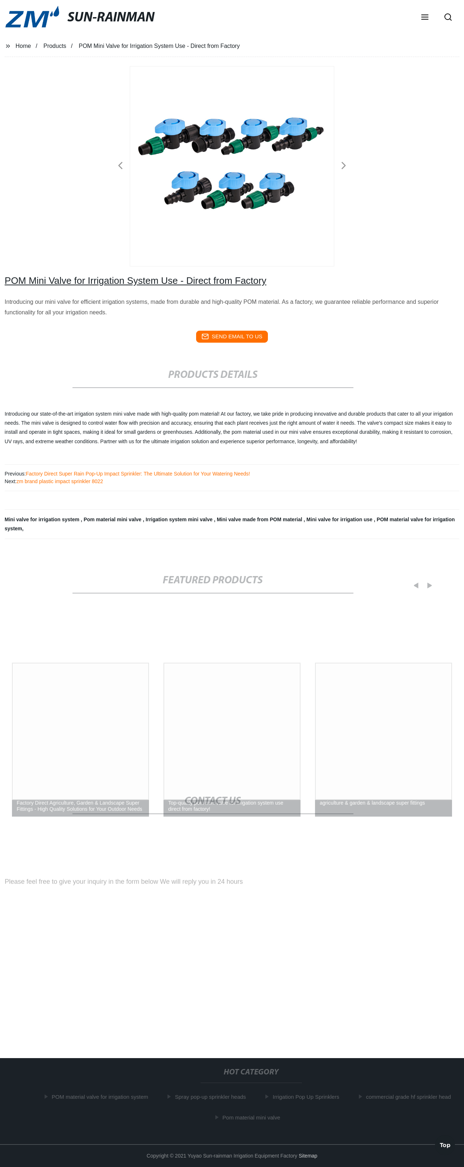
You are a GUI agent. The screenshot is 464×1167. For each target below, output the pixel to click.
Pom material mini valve (113, 519)
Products (55, 46)
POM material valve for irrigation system (102, 1097)
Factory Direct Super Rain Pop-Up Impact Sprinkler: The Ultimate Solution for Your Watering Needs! (138, 474)
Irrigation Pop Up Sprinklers (308, 1097)
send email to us (232, 336)
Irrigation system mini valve (180, 519)
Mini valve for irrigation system (43, 519)
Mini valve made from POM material (260, 519)
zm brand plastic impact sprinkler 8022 (59, 481)
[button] (425, 18)
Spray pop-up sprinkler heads (212, 1097)
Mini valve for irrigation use (340, 519)
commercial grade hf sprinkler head (410, 1097)
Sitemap (308, 1156)
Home (23, 46)
